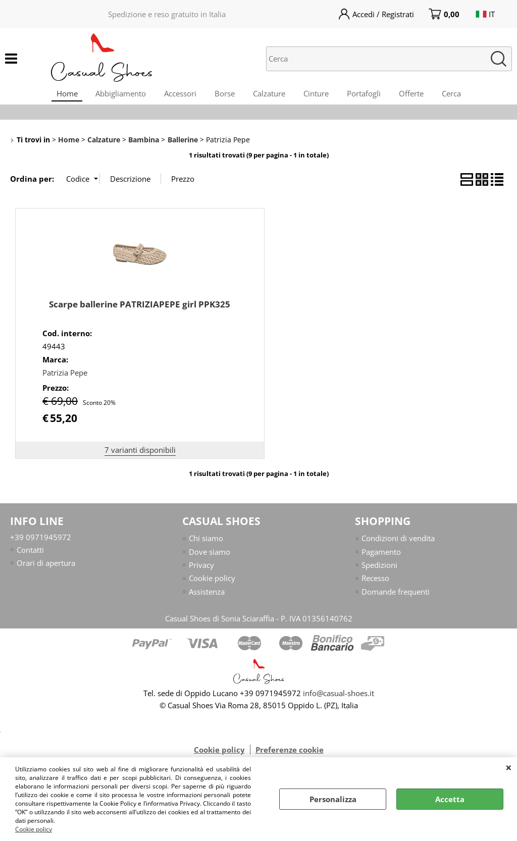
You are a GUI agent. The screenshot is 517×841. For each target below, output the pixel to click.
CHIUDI (508, 767)
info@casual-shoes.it (338, 699)
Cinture (318, 95)
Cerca (459, 95)
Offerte (417, 95)
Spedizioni (379, 570)
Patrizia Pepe (64, 378)
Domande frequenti (395, 597)
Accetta (449, 799)
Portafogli (368, 95)
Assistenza (207, 597)
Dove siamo (209, 557)
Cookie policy (33, 829)
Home (58, 95)
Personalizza (332, 799)
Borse (223, 95)
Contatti (30, 555)
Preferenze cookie (289, 755)
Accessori (176, 95)
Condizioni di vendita (398, 544)
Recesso (375, 584)
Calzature (269, 95)
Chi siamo (206, 544)
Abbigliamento (114, 95)
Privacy (201, 570)
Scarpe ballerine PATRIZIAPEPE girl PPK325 (139, 310)
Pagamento (381, 557)
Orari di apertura (46, 568)
